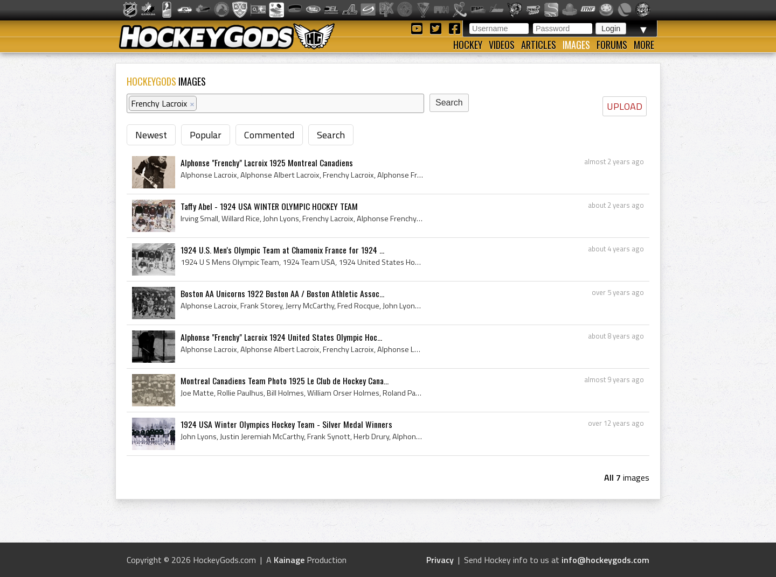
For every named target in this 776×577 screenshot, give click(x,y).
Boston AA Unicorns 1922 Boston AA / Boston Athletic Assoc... (282, 293)
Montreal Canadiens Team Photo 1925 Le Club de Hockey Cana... (285, 380)
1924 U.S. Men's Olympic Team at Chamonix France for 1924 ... (282, 249)
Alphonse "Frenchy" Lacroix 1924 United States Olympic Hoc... (281, 336)
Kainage (289, 559)
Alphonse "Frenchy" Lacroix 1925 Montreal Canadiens (267, 162)
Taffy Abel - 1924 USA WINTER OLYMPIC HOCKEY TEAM (269, 206)
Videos (502, 45)
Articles (538, 45)
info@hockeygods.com (605, 559)
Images (576, 45)
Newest (151, 135)
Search (331, 135)
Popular (205, 135)
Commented (269, 135)
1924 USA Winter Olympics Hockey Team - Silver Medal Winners (286, 424)
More (644, 45)
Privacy (440, 559)
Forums (612, 45)
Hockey (467, 45)
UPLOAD (624, 106)
